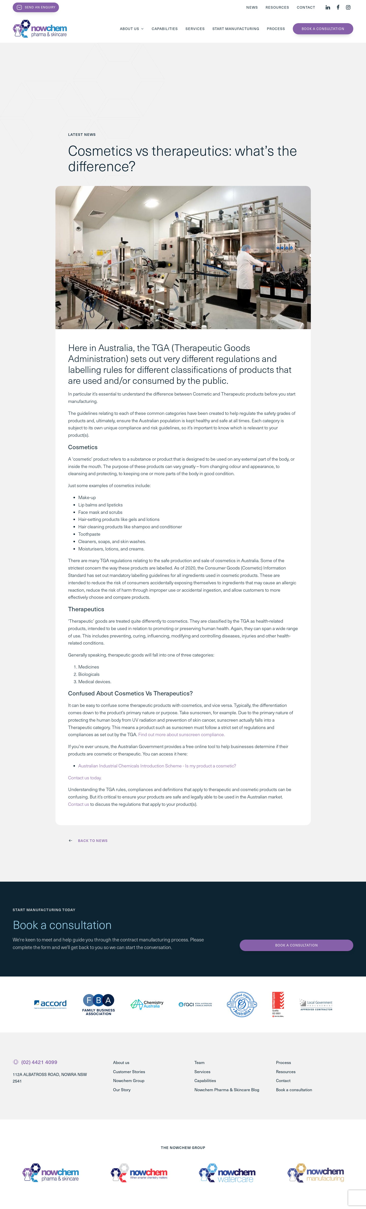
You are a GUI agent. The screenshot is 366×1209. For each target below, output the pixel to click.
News (252, 7)
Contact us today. (85, 778)
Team (199, 1062)
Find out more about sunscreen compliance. (181, 734)
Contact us (78, 804)
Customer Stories (129, 1071)
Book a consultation (323, 28)
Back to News (93, 840)
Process (276, 28)
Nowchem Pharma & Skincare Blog (226, 1089)
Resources (277, 7)
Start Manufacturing (235, 28)
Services (195, 28)
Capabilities (165, 28)
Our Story (122, 1089)
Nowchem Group (128, 1080)
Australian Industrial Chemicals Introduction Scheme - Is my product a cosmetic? (157, 766)
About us (132, 28)
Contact (306, 7)
